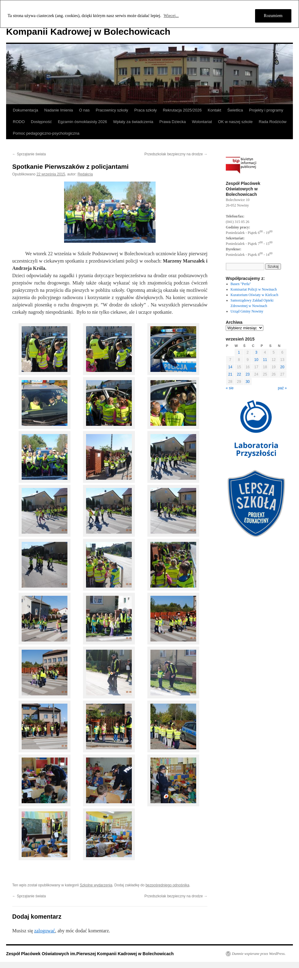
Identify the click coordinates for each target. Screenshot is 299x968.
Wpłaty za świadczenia (133, 121)
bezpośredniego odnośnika (167, 885)
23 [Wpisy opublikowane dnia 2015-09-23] (248, 374)
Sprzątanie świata (29, 154)
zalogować (44, 930)
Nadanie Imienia (58, 110)
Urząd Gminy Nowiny (247, 311)
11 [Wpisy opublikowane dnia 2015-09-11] (265, 360)
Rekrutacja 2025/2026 (182, 110)
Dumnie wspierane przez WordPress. (259, 954)
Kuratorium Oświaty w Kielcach (254, 295)
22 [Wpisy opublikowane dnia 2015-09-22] (239, 374)
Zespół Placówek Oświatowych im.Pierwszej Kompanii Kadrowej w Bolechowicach (90, 953)
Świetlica (235, 110)
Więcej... (171, 15)
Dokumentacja (25, 110)
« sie (229, 388)
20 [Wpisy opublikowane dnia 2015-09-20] (282, 367)
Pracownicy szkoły (112, 110)
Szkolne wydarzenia (96, 885)
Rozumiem (273, 15)
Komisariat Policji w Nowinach (254, 289)
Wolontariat (202, 121)
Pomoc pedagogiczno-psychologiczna (46, 133)
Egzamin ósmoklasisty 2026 (82, 121)
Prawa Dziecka (172, 121)
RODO (19, 121)
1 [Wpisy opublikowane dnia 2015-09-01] (239, 352)
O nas (84, 110)
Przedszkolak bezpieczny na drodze (175, 154)
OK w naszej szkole (235, 121)
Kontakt (214, 110)
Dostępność (41, 121)
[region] (149, 14)
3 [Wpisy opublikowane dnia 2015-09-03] (256, 352)
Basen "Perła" (241, 284)
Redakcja (85, 174)
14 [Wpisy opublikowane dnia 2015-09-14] (230, 367)
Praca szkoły (145, 110)
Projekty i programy (266, 110)
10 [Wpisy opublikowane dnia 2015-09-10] (256, 360)
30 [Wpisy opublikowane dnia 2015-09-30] (248, 382)
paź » (282, 388)
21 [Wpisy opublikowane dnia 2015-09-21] (230, 374)
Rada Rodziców (272, 121)
